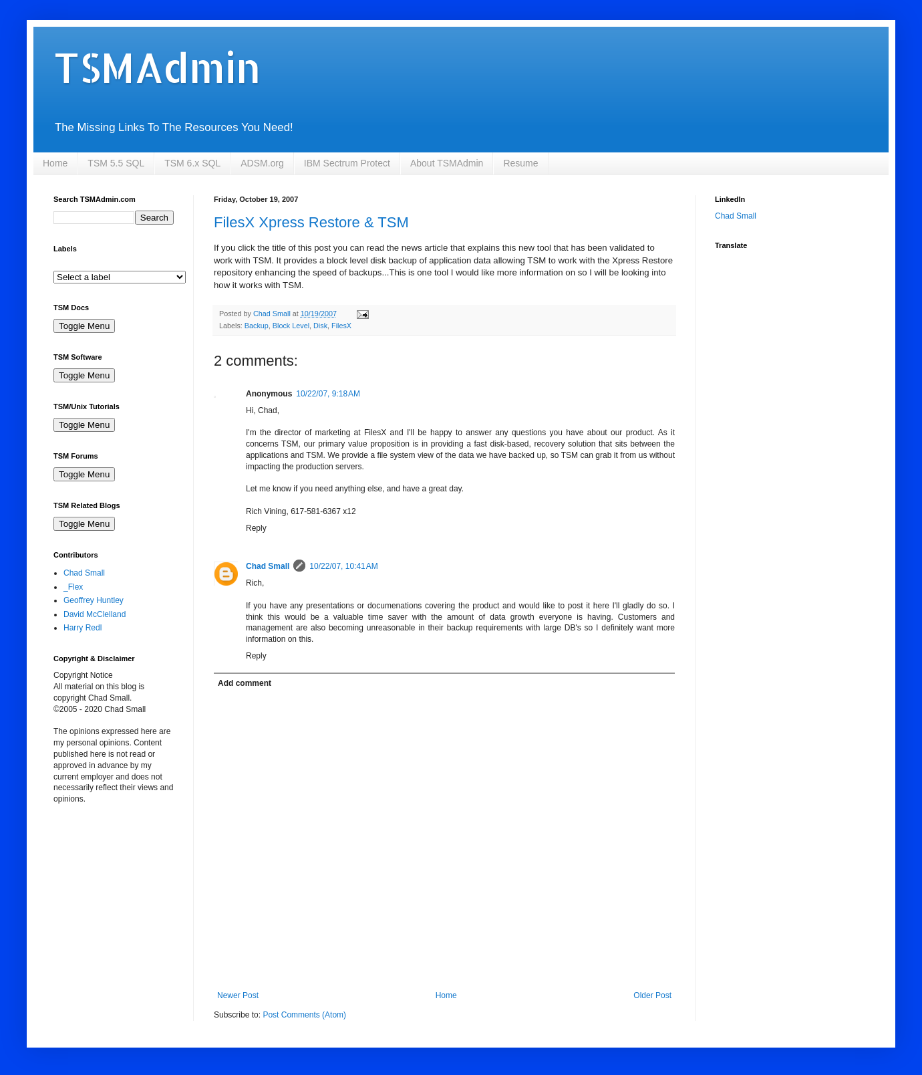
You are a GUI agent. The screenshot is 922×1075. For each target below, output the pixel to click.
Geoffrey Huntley (93, 600)
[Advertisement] (120, 892)
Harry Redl (82, 627)
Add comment (244, 683)
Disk (320, 326)
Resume (520, 163)
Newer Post (238, 995)
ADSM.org (262, 163)
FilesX (341, 326)
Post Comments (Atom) (304, 1015)
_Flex (73, 587)
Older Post (652, 995)
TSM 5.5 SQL (116, 163)
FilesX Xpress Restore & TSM (311, 222)
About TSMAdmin (446, 163)
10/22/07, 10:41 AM (343, 566)
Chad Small (267, 566)
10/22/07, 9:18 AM (328, 393)
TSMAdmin (157, 67)
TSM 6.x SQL (192, 163)
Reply (256, 528)
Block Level (291, 326)
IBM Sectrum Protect (347, 163)
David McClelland (94, 614)
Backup (257, 326)
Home (55, 163)
